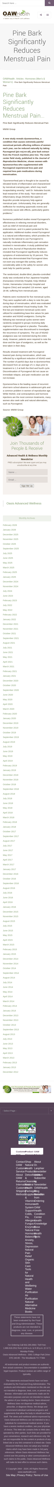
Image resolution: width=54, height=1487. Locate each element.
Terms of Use (41, 1475)
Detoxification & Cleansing (29, 1178)
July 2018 (7, 798)
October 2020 (9, 685)
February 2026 (10, 525)
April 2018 (8, 812)
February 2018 (10, 822)
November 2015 (10, 916)
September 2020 (11, 690)
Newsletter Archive (38, 1173)
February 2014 (10, 1006)
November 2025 (10, 539)
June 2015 (8, 930)
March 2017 (8, 864)
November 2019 (10, 727)
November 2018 (10, 779)
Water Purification (29, 1290)
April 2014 (8, 996)
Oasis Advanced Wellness (23, 503)
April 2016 (8, 902)
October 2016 (9, 878)
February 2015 (10, 949)
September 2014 (11, 973)
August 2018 (9, 794)
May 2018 (7, 808)
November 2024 (10, 586)
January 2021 (9, 676)
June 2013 (8, 1043)
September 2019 (11, 737)
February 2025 (10, 572)
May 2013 (7, 1048)
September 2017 (11, 836)
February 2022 (10, 614)
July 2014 (7, 982)
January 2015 (9, 954)
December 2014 (10, 959)
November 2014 (10, 963)
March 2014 (8, 1001)
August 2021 (9, 643)
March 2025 (8, 567)
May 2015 (7, 935)
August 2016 (9, 888)
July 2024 (7, 591)
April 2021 (8, 662)
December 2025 (10, 534)
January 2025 (9, 577)
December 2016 (10, 874)
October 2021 (9, 633)
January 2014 (9, 1010)
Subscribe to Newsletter (38, 1181)
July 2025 (7, 553)
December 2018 (10, 775)
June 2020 (8, 694)
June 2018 (8, 803)
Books (28, 1311)
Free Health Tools (38, 1233)
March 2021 (8, 666)
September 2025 (11, 548)
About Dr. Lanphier (38, 1165)
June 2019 (8, 751)
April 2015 (8, 940)
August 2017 (9, 841)
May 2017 (7, 855)
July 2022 (7, 605)
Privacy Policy (24, 1475)
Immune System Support (29, 1207)
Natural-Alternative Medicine (29, 1305)
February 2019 (10, 765)
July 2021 (7, 647)
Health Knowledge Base (38, 1223)
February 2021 (10, 671)
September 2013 (11, 1029)
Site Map (10, 1475)
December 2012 (10, 1072)
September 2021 (11, 638)
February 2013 (10, 1062)
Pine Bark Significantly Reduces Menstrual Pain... (23, 105)
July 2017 (7, 845)
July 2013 (7, 1039)
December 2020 (10, 680)
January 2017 (9, 869)
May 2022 (7, 610)
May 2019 (7, 756)
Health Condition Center (38, 1214)
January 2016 (9, 907)
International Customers (20, 1186)
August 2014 (9, 977)
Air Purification (29, 1297)
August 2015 (9, 921)
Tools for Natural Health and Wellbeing (29, 1277)
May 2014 (7, 992)
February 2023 (10, 600)
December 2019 (10, 723)
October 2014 (9, 968)
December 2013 (10, 1015)
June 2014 (8, 987)
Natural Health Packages (29, 1187)
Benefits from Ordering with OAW (38, 1201)
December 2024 (10, 581)
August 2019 (9, 742)
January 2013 (9, 1067)
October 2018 (9, 784)
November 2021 (10, 629)
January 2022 (9, 619)
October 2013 (9, 1025)
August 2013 (9, 1034)
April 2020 (8, 704)
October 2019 (9, 732)
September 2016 (11, 883)
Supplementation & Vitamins (29, 1197)
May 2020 (7, 699)
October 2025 (9, 544)
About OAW (19, 1176)
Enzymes (29, 1227)
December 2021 (10, 624)
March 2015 (8, 944)
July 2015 (7, 926)
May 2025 (7, 562)
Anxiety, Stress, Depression (29, 1243)
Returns (20, 1181)
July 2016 (7, 892)
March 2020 (8, 709)
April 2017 (8, 859)
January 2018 (9, 827)
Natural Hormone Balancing (29, 1233)
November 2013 (10, 1020)
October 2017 (9, 831)
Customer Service (20, 1170)
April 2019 (8, 761)
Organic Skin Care (29, 1263)
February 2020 (10, 713)
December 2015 (10, 911)
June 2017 (8, 850)
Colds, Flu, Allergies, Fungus (29, 1218)
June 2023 (8, 596)
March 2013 (8, 1057)
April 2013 (8, 1053)
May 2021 (7, 657)
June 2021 (8, 652)
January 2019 (9, 770)
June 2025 (8, 558)
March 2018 (8, 817)
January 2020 (9, 718)
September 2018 (11, 789)
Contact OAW (20, 1163)
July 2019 (7, 746)
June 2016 (8, 897)
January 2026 (9, 529)
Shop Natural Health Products (29, 1166)
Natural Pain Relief (29, 1253)
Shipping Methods (20, 1193)
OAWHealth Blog (38, 1189)
